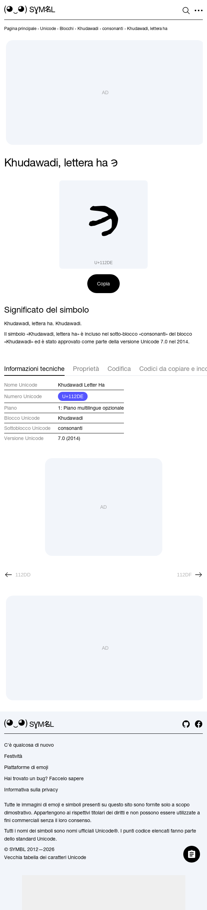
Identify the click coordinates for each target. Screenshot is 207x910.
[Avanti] (190, 574)
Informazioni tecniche (34, 368)
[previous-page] (20, 28)
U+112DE (72, 396)
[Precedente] (17, 574)
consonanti (70, 428)
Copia (103, 283)
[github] (186, 724)
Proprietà (86, 368)
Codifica (119, 368)
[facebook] (198, 724)
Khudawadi (70, 418)
